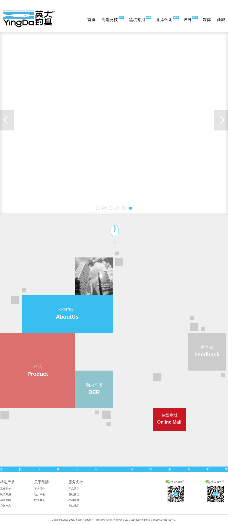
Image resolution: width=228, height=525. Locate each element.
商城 (221, 19)
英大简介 (39, 488)
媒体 (207, 19)
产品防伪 (73, 488)
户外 (188, 19)
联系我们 (39, 500)
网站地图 (73, 505)
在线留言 (73, 494)
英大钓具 (80, 520)
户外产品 (5, 505)
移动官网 (73, 500)
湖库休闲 (164, 19)
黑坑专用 (137, 19)
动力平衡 (39, 494)
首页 (91, 19)
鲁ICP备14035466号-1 (164, 520)
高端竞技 (109, 19)
